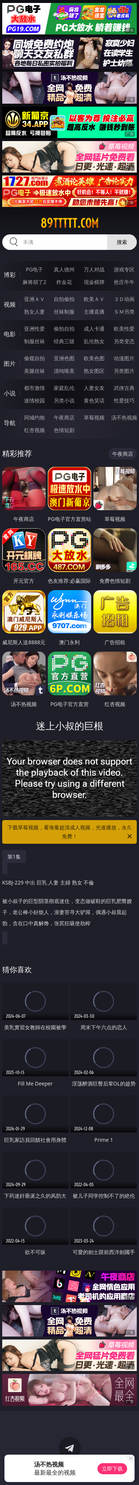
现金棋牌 (94, 281)
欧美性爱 (124, 328)
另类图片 (124, 370)
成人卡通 (94, 328)
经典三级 (64, 341)
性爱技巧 (124, 400)
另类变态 (124, 341)
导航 (10, 423)
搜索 (122, 241)
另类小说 (64, 400)
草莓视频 (94, 417)
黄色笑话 (94, 400)
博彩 (10, 275)
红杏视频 (34, 430)
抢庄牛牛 (124, 281)
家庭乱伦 (64, 387)
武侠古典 (124, 387)
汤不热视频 (124, 417)
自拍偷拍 (64, 298)
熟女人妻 (34, 311)
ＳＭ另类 (124, 311)
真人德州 (64, 269)
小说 (10, 393)
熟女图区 (94, 370)
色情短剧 (64, 430)
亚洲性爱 (34, 328)
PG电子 (34, 269)
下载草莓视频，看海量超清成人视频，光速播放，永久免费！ (70, 832)
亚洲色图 (64, 358)
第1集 (14, 856)
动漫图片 (124, 358)
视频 (10, 304)
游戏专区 (124, 269)
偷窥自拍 (34, 358)
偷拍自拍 (64, 328)
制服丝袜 (34, 341)
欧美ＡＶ (94, 298)
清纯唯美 (64, 370)
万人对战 (94, 269)
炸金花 (64, 281)
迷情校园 (34, 400)
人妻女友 (94, 387)
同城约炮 (34, 417)
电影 (10, 334)
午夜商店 (64, 417)
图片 (10, 363)
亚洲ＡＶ (34, 298)
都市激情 (34, 387)
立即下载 (112, 1468)
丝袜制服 (64, 311)
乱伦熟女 (94, 341)
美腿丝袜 (34, 370)
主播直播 (94, 311)
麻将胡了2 (34, 281)
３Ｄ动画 (124, 298)
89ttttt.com (69, 223)
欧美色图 (94, 358)
